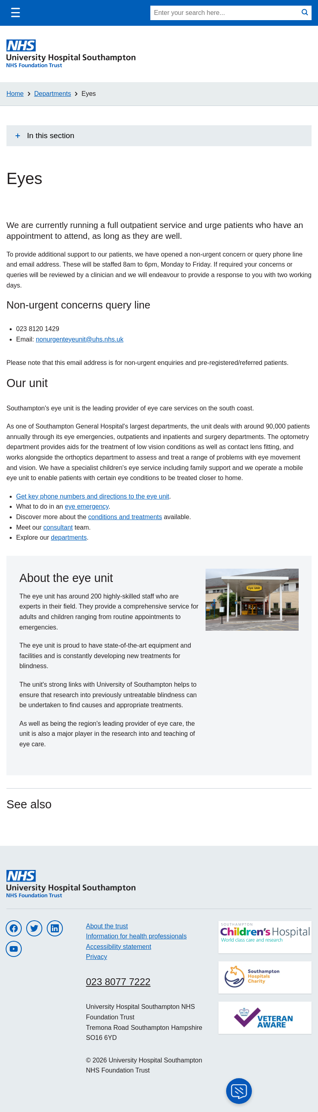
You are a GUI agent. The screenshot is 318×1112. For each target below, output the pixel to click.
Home (15, 93)
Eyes (88, 93)
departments (69, 537)
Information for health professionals (136, 936)
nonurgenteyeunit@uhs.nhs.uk (79, 339)
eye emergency (86, 506)
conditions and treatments (125, 517)
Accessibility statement (118, 946)
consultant (58, 527)
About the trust (107, 926)
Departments (52, 93)
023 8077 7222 (118, 981)
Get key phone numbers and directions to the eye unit (92, 496)
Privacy (96, 956)
